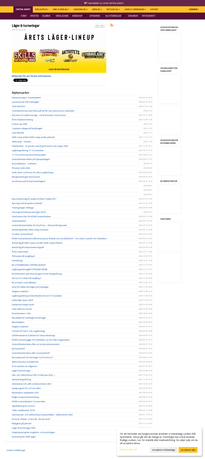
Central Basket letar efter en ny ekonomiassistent (35, 344)
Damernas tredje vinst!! (23, 304)
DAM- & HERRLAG (61, 9)
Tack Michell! (18, 132)
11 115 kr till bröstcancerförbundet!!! (29, 154)
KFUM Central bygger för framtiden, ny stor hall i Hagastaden (41, 339)
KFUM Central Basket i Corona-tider (28, 401)
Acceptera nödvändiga (163, 449)
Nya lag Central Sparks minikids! (27, 203)
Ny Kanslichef (18, 348)
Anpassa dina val (128, 449)
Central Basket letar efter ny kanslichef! (31, 353)
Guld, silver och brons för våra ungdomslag (32, 172)
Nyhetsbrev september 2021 (25, 392)
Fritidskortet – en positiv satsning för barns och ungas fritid (40, 146)
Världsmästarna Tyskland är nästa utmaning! (33, 335)
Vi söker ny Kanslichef (22, 234)
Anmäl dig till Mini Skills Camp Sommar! (30, 229)
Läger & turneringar (25, 26)
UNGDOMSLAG (81, 9)
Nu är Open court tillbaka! (24, 282)
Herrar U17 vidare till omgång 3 (26, 278)
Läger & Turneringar (135, 9)
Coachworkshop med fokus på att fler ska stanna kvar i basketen (43, 110)
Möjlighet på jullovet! (21, 423)
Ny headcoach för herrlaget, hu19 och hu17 (32, 357)
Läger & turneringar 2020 (23, 427)
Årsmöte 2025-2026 (21, 168)
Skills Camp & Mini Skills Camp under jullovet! (33, 137)
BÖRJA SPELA (41, 9)
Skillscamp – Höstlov (21, 141)
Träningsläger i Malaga (23, 207)
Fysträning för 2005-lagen (24, 436)
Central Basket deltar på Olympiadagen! (31, 159)
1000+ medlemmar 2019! (23, 410)
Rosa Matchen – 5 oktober (24, 163)
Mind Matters (18, 322)
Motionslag (113, 9)
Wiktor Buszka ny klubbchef (25, 361)
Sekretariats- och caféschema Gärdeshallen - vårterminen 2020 (42, 414)
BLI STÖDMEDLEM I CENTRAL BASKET (29, 264)
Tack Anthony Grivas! (22, 309)
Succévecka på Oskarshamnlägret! (28, 181)
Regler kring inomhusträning (25, 397)
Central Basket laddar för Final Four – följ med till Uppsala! (39, 225)
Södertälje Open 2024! (22, 300)
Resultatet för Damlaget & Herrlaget (29, 317)
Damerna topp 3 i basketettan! (26, 97)
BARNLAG (97, 9)
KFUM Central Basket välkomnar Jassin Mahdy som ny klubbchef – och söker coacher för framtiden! (59, 238)
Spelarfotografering (21, 379)
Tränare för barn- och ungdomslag (28, 331)
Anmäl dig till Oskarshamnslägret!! (28, 247)
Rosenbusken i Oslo (21, 313)
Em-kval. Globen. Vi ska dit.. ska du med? (31, 419)
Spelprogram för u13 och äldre (26, 388)
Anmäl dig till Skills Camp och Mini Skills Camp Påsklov (37, 242)
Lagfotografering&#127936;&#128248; (30, 269)
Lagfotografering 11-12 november (28, 150)
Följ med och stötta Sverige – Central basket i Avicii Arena (39, 115)
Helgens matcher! (20, 291)
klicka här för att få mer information (31, 76)
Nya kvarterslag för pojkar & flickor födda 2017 (34, 198)
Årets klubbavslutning (22, 119)
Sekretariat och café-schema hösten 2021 (32, 383)
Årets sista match (20, 251)
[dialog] (159, 442)
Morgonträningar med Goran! (26, 176)
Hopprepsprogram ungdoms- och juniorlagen (33, 432)
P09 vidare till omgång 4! (23, 256)
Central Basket (19, 220)
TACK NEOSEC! (18, 106)
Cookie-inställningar (15, 450)
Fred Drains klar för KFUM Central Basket (31, 216)
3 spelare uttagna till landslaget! (27, 128)
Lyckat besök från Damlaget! (25, 102)
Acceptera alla (188, 449)
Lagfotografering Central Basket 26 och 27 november (37, 295)
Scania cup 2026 (19, 124)
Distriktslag (17, 260)
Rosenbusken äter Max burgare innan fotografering (37, 273)
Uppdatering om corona (23, 405)
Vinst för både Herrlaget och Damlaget (30, 286)
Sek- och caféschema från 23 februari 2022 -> (33, 375)
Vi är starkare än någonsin (24, 366)
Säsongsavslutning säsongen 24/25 (29, 212)
